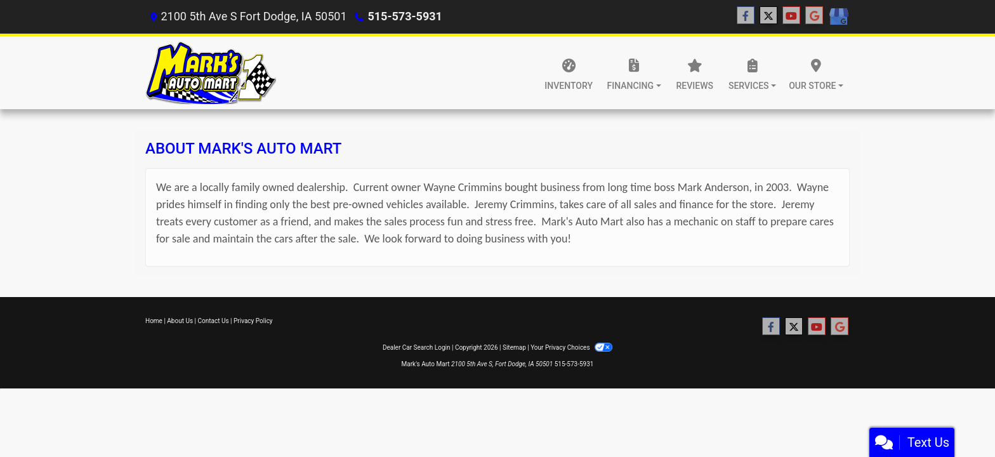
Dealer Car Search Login (417, 347)
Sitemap (514, 347)
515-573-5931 (404, 16)
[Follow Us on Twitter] (768, 15)
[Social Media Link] (838, 17)
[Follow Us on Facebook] (745, 15)
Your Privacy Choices (571, 347)
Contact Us (213, 320)
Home (153, 320)
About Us (180, 320)
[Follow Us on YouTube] (791, 15)
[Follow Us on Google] (814, 15)
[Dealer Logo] (210, 72)
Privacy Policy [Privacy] (253, 320)
